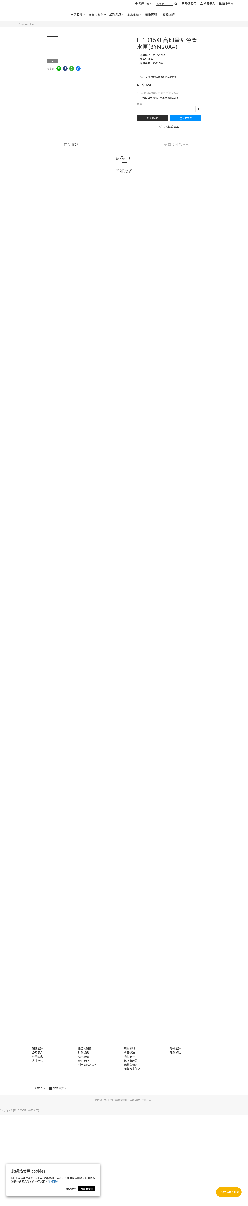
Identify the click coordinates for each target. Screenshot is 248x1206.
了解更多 (53, 1181)
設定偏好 (71, 1189)
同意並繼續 (86, 1189)
